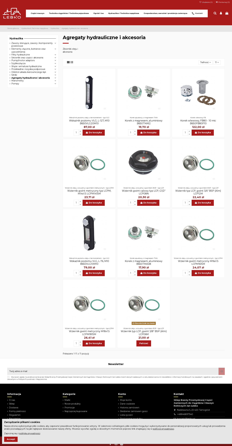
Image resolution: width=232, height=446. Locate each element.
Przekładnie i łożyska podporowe (28, 69)
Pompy (15, 83)
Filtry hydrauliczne (20, 54)
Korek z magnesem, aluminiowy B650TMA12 (143, 122)
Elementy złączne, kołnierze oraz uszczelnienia (28, 50)
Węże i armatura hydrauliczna (26, 66)
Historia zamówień (129, 407)
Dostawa (13, 407)
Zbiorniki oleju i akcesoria (70, 50)
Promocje (70, 407)
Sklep (12, 403)
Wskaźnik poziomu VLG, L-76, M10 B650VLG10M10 (89, 262)
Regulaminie (41, 379)
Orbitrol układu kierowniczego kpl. (28, 72)
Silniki (14, 75)
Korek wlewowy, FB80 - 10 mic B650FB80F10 (198, 122)
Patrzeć (143, 343)
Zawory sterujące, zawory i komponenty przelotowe (32, 44)
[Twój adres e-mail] (113, 371)
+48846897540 (185, 414)
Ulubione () (206, 2)
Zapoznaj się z (22, 433)
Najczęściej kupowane (76, 411)
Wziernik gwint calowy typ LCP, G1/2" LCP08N (143, 192)
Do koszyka (94, 132)
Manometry (17, 80)
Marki (67, 400)
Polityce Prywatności (26, 379)
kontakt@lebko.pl (186, 418)
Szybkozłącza (18, 63)
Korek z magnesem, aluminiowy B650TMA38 (143, 262)
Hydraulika (16, 38)
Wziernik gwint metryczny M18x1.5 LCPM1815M (89, 332)
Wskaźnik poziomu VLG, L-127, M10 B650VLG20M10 (89, 122)
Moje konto (126, 400)
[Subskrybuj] (222, 371)
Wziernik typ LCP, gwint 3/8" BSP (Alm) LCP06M (144, 332)
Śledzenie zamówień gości (134, 411)
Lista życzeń (126, 415)
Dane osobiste (127, 403)
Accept (11, 439)
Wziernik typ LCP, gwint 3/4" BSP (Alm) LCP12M (198, 192)
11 (217, 62)
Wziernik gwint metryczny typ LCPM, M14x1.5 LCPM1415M (89, 192)
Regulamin (14, 415)
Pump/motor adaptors (23, 60)
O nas (12, 400)
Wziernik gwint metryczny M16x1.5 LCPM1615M (198, 262)
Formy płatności (17, 411)
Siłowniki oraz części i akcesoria (27, 57)
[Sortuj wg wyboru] (205, 62)
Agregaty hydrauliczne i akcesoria (30, 78)
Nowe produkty (73, 403)
